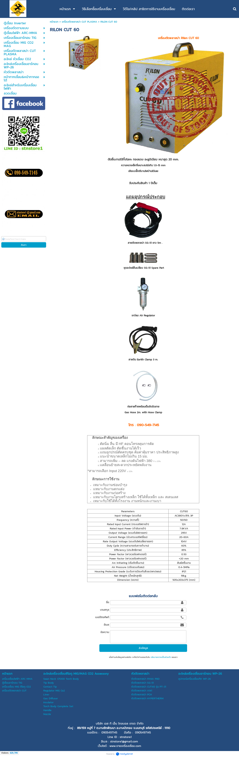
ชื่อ (107, 602)
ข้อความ (104, 632)
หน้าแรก (54, 22)
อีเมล (106, 625)
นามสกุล (104, 610)
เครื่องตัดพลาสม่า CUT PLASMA (79, 22)
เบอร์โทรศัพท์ (102, 617)
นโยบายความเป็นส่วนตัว (161, 657)
